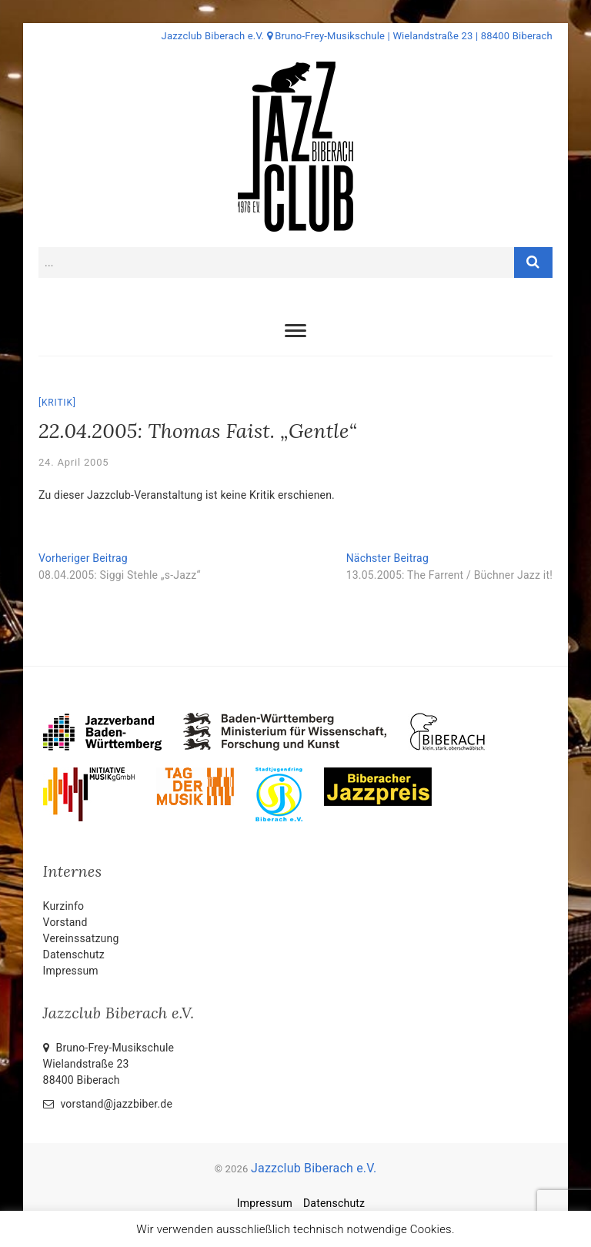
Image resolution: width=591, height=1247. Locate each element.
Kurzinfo (64, 906)
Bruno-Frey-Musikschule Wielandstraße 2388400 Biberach (109, 1063)
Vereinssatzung (81, 938)
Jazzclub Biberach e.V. (313, 1168)
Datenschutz (74, 954)
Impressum (70, 971)
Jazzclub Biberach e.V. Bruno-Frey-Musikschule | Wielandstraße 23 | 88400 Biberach (357, 36)
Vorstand (65, 922)
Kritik (57, 402)
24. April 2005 (73, 462)
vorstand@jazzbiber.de (107, 1104)
